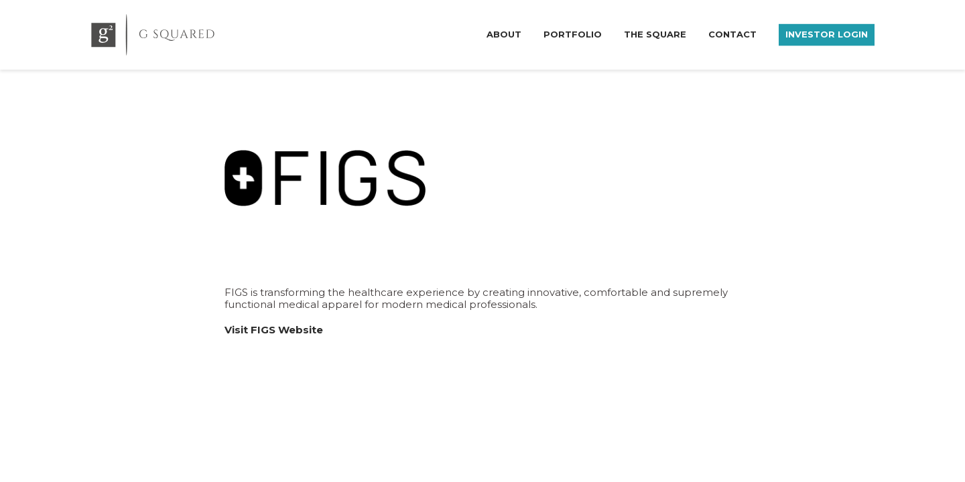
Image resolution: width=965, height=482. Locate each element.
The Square (655, 33)
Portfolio (572, 33)
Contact (732, 33)
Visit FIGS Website (273, 329)
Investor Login (826, 33)
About (504, 33)
